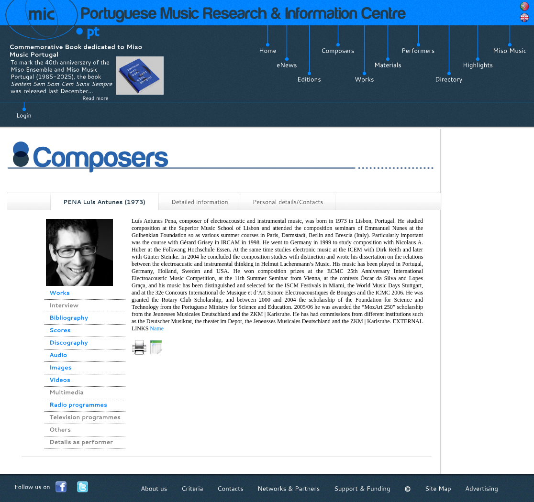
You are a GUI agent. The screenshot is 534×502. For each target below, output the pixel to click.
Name (157, 328)
